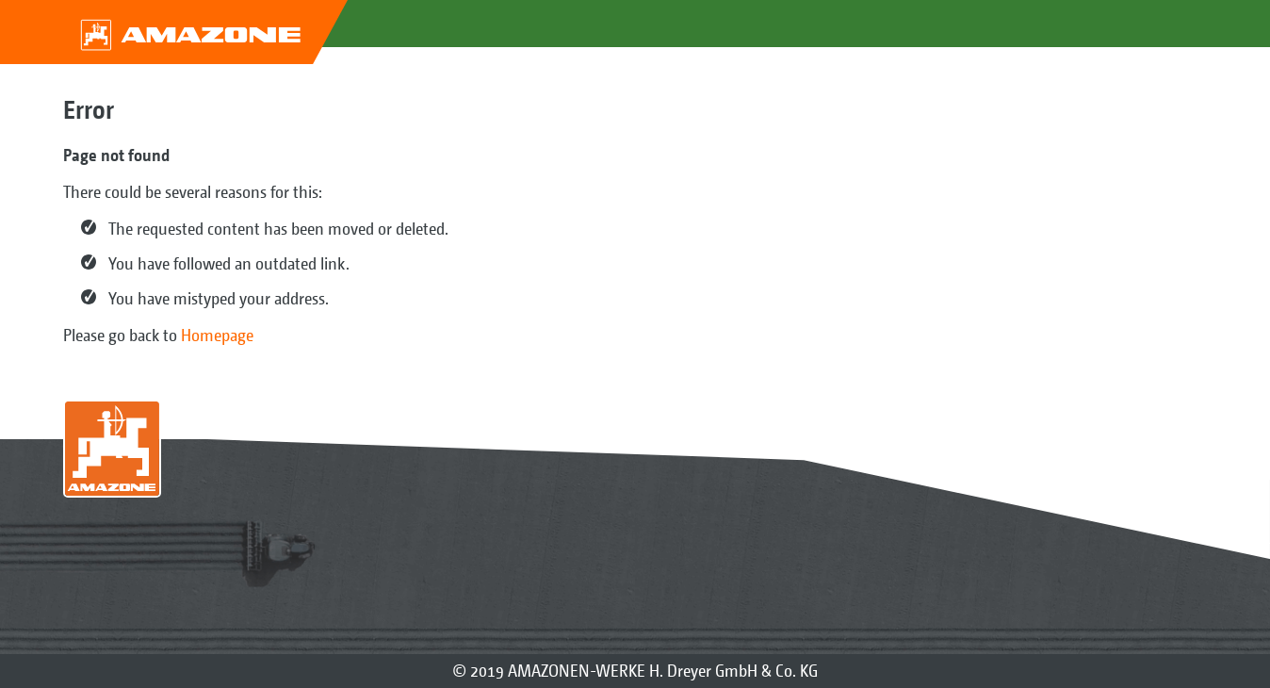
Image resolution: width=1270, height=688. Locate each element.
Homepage (217, 335)
